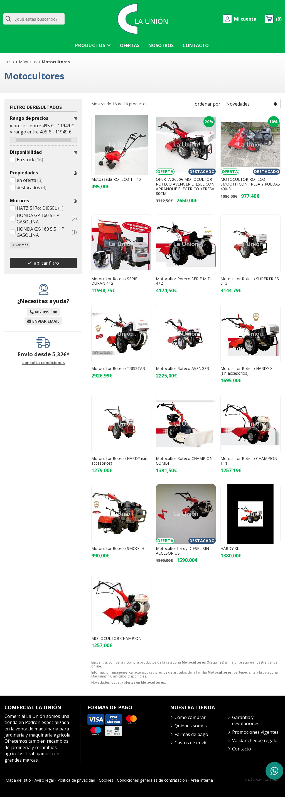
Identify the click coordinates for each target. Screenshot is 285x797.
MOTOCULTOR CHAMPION (116, 638)
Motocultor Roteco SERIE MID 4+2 (183, 281)
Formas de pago (191, 734)
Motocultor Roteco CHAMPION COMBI (184, 461)
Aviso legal (44, 780)
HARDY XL (229, 548)
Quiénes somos (191, 726)
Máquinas (99, 676)
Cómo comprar (190, 717)
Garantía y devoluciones (245, 720)
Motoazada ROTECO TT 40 (116, 179)
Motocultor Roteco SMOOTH (117, 548)
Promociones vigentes (255, 732)
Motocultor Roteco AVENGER (182, 368)
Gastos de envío (191, 743)
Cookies (106, 780)
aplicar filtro (46, 263)
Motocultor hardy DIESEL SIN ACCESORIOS (182, 551)
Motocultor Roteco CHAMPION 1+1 (248, 461)
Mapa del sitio (18, 780)
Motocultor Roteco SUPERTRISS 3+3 (249, 281)
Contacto (241, 749)
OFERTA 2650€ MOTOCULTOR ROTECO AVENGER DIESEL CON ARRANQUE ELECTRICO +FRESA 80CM (185, 186)
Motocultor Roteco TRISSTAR (118, 368)
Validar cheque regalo (254, 740)
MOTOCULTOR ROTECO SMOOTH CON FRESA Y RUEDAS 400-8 (250, 184)
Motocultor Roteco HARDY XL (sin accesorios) (247, 371)
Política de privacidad (76, 780)
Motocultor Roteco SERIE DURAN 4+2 (114, 281)
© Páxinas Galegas (262, 780)
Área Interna (202, 780)
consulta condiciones (43, 362)
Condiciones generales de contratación (152, 780)
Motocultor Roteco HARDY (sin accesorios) (119, 461)
